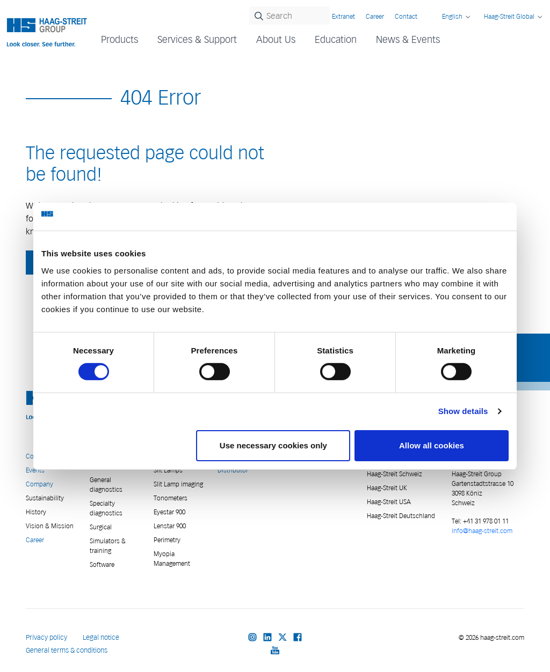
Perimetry (167, 540)
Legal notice (101, 637)
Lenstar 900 (170, 526)
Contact (406, 16)
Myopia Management (172, 558)
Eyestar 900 (169, 512)
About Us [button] (275, 39)
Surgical (101, 527)
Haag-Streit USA (389, 502)
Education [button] (336, 39)
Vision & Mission (50, 526)
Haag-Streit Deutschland (401, 516)
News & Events (408, 39)
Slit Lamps (168, 470)
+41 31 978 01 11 (485, 521)
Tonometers (170, 498)
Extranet (343, 16)
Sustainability (45, 498)
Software (102, 564)
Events (35, 470)
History (36, 512)
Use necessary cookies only (273, 445)
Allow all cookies (431, 445)
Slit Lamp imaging (178, 484)
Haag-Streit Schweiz (394, 474)
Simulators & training (108, 546)
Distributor (233, 470)
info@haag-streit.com (482, 531)
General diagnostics (106, 484)
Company (39, 484)
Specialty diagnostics (106, 508)
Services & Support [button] (197, 39)
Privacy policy (46, 637)
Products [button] (119, 39)
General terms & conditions (66, 650)
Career (375, 16)
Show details (463, 411)
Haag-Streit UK (387, 488)
